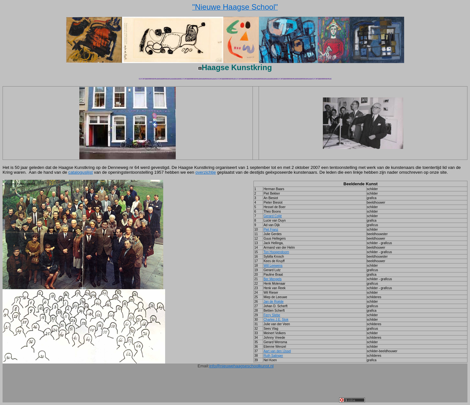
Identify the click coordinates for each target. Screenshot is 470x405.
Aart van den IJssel (277, 351)
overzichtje (205, 172)
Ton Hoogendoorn (276, 252)
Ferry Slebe (271, 315)
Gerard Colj (272, 216)
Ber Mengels (272, 279)
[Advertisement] (222, 387)
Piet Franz (270, 229)
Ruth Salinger (273, 355)
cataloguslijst (80, 172)
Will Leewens (272, 265)
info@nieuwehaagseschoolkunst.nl (241, 366)
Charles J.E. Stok (275, 319)
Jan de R (273, 301)
